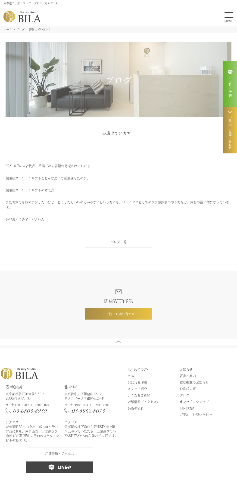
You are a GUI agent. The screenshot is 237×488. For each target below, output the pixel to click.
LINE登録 (187, 408)
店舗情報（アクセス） (144, 401)
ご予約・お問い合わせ (118, 313)
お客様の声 (188, 388)
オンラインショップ (194, 401)
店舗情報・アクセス (59, 453)
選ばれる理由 (137, 382)
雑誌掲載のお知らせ (194, 382)
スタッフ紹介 (137, 388)
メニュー (134, 375)
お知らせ (186, 369)
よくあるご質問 (139, 395)
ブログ (184, 395)
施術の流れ (136, 408)
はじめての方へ (139, 369)
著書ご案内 (188, 375)
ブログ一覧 (118, 241)
